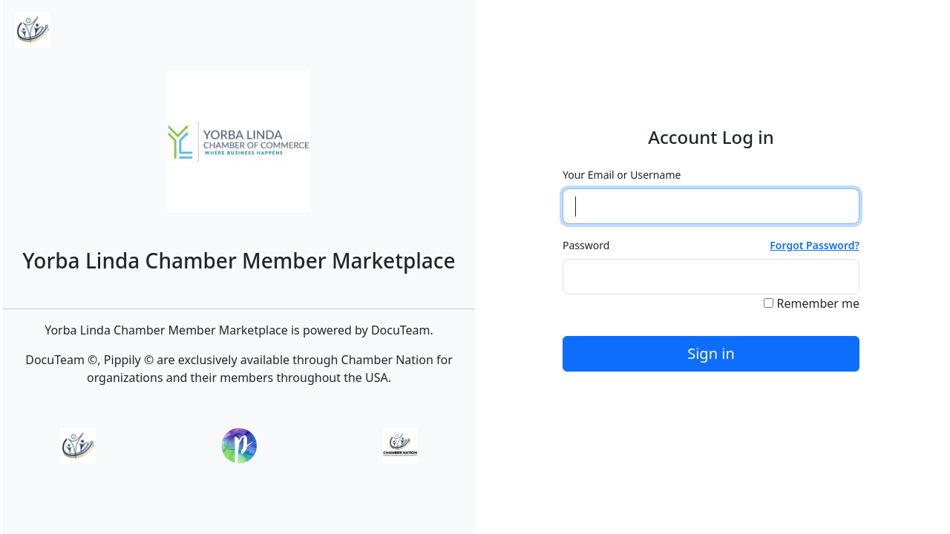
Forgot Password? (814, 245)
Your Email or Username (622, 175)
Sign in (711, 353)
